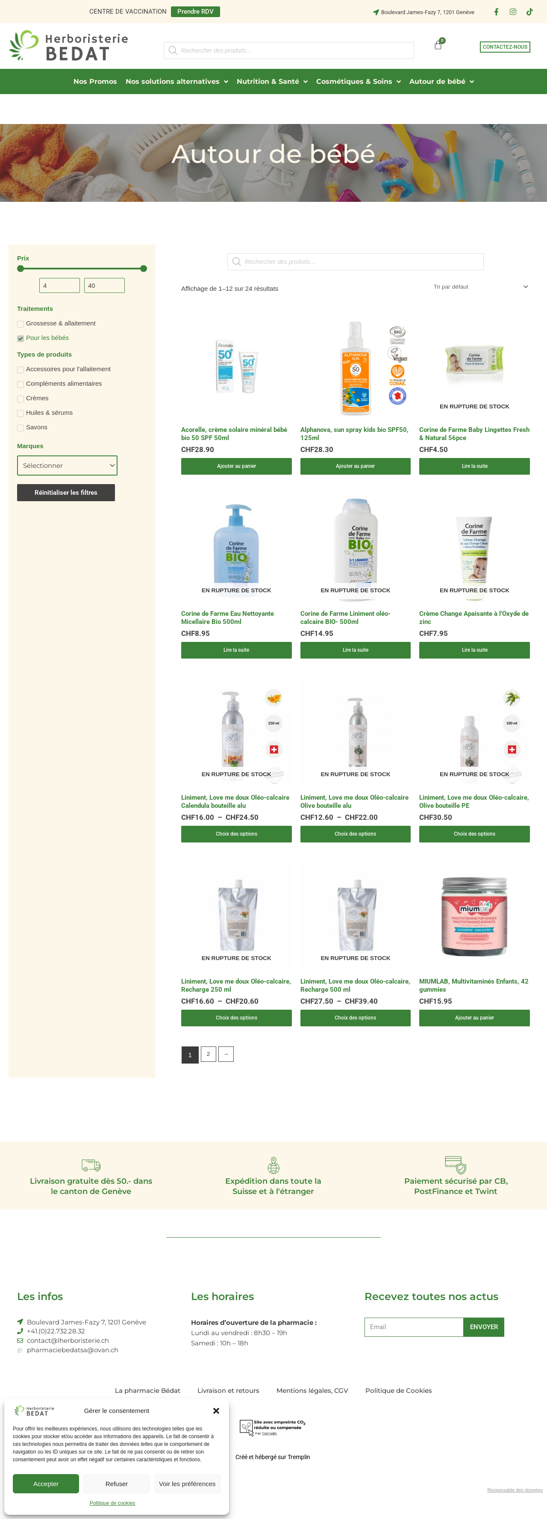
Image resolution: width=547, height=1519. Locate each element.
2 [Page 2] (209, 1071)
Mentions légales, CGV (312, 1411)
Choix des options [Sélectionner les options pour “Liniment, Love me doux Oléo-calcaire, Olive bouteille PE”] (474, 844)
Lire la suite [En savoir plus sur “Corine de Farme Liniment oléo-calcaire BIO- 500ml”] (355, 657)
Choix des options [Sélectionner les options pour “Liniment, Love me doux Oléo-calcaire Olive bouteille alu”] (355, 844)
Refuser (117, 1483)
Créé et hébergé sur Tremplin (273, 1477)
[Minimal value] (82, 268)
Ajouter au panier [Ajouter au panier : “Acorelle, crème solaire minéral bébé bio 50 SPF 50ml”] (236, 469)
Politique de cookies (112, 1503)
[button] (216, 1411)
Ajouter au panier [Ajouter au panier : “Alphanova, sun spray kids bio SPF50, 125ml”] (355, 469)
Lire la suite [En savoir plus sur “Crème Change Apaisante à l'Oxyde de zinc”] (475, 657)
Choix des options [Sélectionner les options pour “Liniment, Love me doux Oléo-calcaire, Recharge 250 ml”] (236, 1032)
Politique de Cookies (398, 1411)
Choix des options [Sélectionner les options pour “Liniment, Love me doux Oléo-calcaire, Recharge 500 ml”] (355, 1032)
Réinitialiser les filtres (66, 492)
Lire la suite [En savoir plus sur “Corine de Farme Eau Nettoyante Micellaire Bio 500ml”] (236, 657)
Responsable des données (512, 1511)
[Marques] (67, 465)
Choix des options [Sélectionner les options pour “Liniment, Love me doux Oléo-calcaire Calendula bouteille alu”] (236, 844)
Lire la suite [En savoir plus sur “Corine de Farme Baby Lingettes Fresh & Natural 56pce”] (475, 469)
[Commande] (474, 287)
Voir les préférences (187, 1483)
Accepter (46, 1483)
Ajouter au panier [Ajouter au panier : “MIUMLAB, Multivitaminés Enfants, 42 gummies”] (474, 1032)
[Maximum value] (104, 285)
